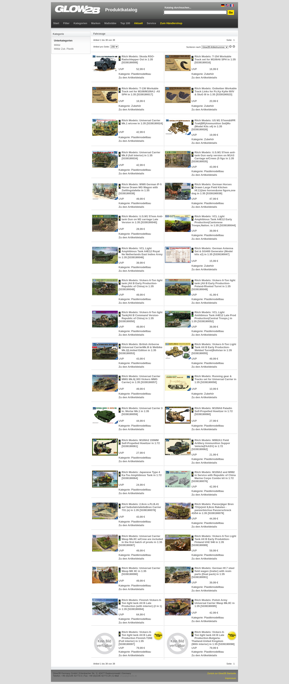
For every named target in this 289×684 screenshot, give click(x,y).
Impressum (230, 678)
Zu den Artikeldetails (131, 77)
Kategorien (80, 23)
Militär (57, 45)
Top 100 (125, 23)
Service (151, 23)
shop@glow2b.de (128, 676)
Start (56, 23)
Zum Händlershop (171, 23)
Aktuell (138, 23)
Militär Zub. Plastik (64, 48)
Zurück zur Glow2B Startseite (221, 673)
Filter (66, 23)
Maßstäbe (110, 23)
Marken (95, 23)
